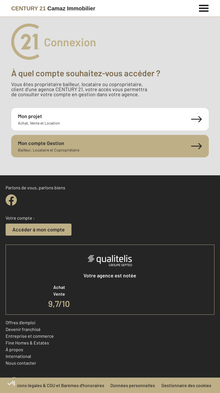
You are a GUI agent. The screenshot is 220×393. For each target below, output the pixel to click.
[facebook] (11, 200)
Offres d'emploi (20, 322)
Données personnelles (132, 385)
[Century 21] (53, 8)
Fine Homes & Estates (27, 342)
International (18, 356)
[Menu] (204, 7)
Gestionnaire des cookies (186, 385)
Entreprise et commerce (30, 336)
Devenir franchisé (23, 329)
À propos (14, 349)
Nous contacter (21, 363)
